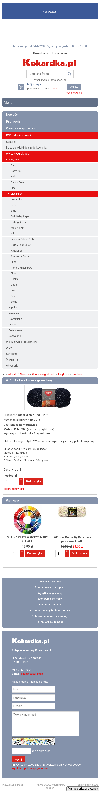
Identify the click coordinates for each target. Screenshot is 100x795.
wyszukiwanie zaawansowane (50, 80)
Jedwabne (15, 335)
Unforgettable (19, 222)
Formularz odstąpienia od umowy (50, 610)
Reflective (16, 205)
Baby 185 (16, 170)
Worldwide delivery (50, 598)
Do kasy (74, 86)
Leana (14, 290)
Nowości (12, 114)
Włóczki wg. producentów (21, 341)
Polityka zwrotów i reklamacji (50, 616)
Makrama (12, 359)
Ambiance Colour (20, 256)
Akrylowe (14, 159)
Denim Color (18, 182)
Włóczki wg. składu (17, 153)
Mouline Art (17, 227)
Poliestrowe (15, 330)
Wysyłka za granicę (50, 593)
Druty (9, 347)
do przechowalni (14, 488)
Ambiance (16, 250)
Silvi (13, 296)
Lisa (13, 187)
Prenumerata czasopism (50, 587)
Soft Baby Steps (20, 216)
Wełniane (14, 313)
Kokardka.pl (50, 11)
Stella (14, 301)
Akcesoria (12, 365)
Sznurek (11, 141)
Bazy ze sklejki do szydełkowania (26, 147)
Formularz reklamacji (50, 621)
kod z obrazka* (41, 750)
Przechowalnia (74, 92)
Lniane (12, 324)
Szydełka (11, 353)
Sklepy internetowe (88, 784)
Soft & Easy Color (20, 244)
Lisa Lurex (16, 193)
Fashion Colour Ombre (23, 239)
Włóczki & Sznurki (19, 135)
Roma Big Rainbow (21, 267)
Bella (13, 176)
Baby (14, 165)
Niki (13, 233)
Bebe (14, 284)
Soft (13, 210)
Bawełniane (15, 318)
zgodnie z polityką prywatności (30, 768)
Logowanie (59, 53)
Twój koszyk (22, 87)
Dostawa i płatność (49, 581)
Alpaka (13, 307)
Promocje (13, 121)
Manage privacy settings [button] (83, 788)
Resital (14, 278)
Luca (13, 262)
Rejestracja (40, 53)
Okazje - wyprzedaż (20, 128)
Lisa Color (16, 199)
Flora (14, 273)
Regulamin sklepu (50, 604)
